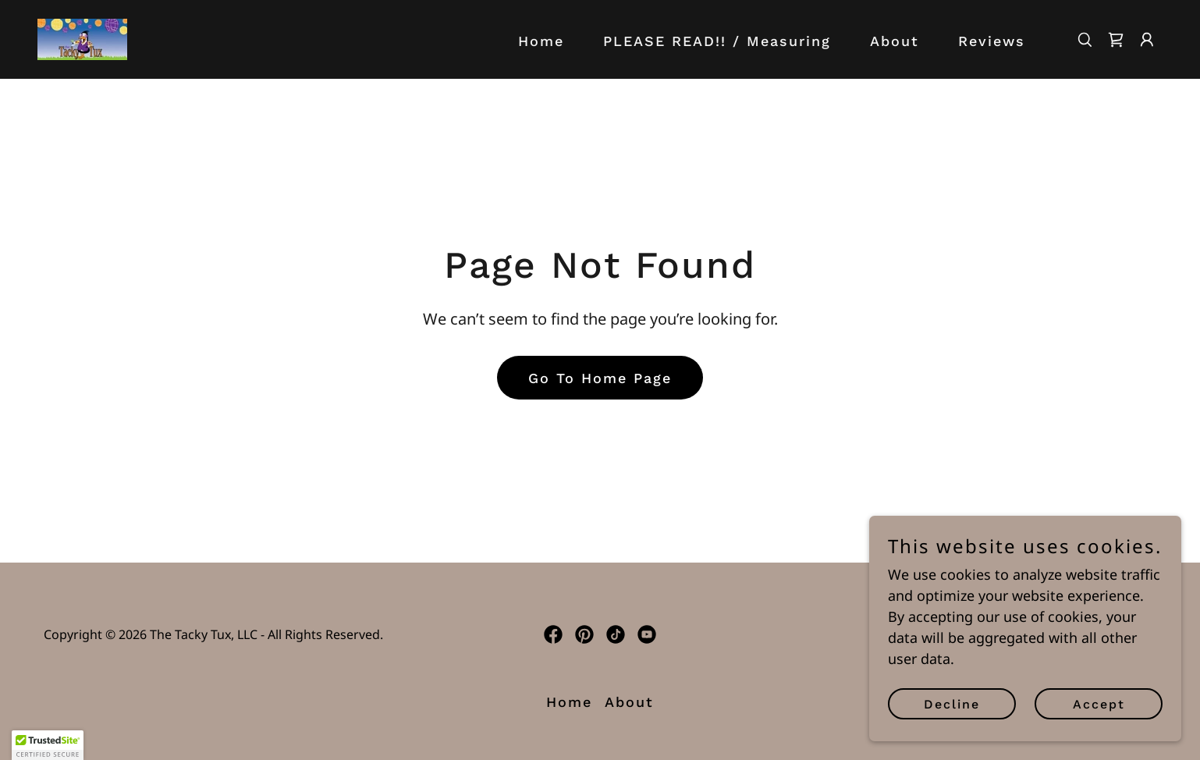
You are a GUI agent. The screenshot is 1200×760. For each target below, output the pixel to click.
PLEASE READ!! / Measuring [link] (717, 41)
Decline (952, 704)
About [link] (894, 41)
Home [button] (569, 702)
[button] (1147, 39)
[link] (82, 37)
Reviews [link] (991, 41)
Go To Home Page (600, 378)
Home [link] (541, 41)
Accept (1099, 704)
